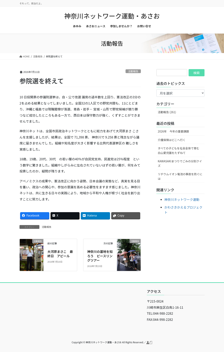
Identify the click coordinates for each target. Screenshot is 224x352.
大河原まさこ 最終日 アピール (60, 253)
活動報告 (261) (167, 112)
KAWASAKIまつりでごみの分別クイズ (180, 163)
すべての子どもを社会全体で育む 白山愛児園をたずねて (180, 150)
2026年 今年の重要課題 (173, 131)
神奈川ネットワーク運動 (181, 199)
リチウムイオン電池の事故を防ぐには (180, 176)
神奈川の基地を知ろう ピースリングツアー (100, 256)
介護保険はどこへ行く (172, 140)
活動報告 (133, 71)
